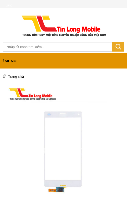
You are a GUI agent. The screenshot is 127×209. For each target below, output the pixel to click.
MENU (9, 61)
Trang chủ (16, 76)
